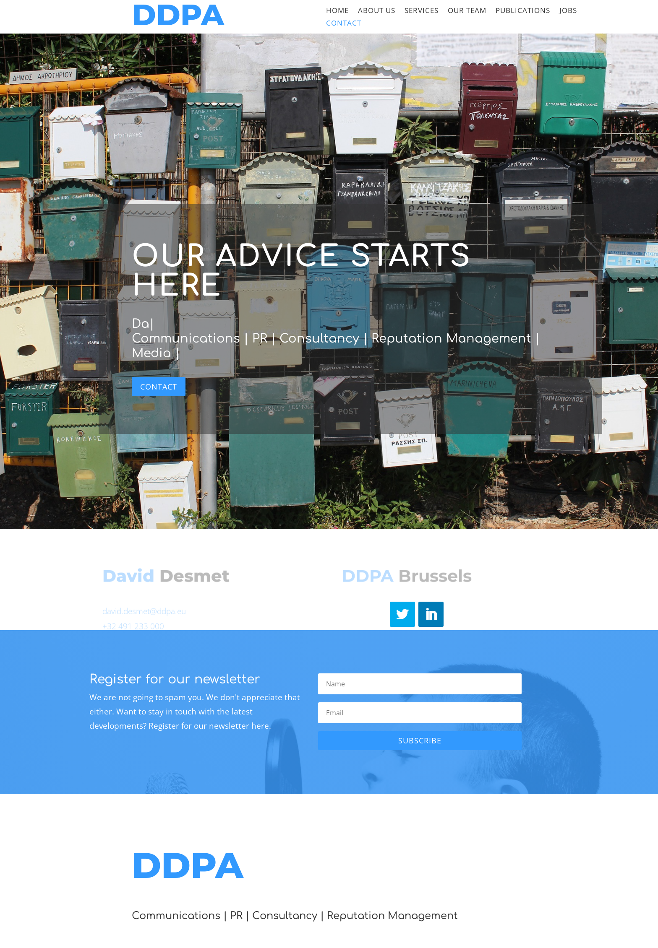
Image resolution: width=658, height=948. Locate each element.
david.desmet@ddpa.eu (144, 612)
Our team (467, 11)
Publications (523, 11)
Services (422, 11)
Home (337, 11)
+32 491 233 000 (133, 627)
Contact (343, 24)
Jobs (568, 11)
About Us (376, 11)
